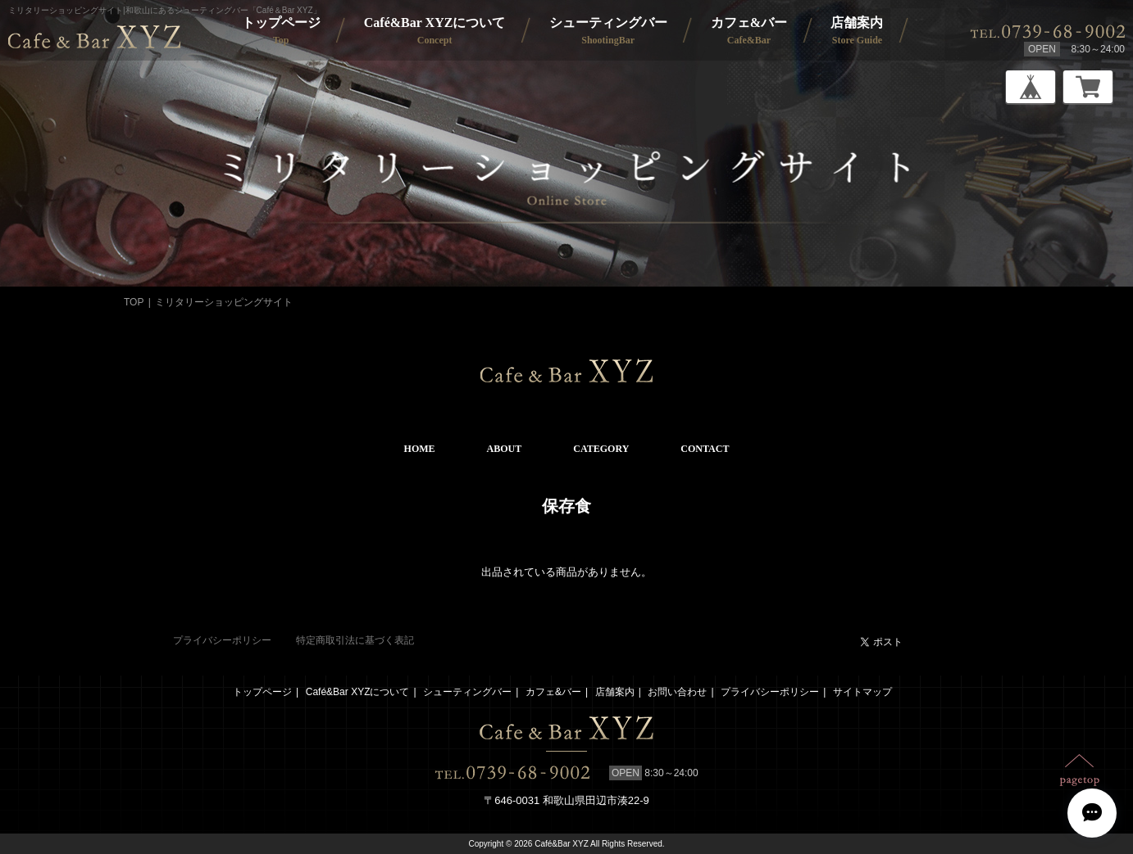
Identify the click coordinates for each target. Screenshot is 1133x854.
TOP (133, 302)
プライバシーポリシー (222, 640)
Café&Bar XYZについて (358, 692)
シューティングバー (467, 692)
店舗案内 (615, 692)
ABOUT (504, 448)
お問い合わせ (677, 692)
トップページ (262, 692)
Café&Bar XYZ (562, 843)
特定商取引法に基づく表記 (355, 640)
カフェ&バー (553, 692)
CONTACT (704, 448)
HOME (419, 448)
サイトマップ (862, 692)
